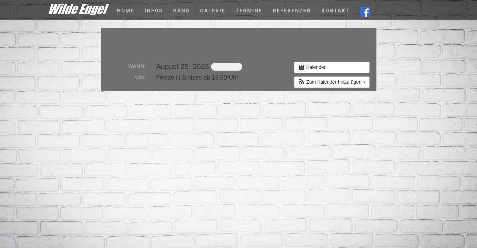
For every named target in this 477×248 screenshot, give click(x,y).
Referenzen (292, 11)
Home (126, 11)
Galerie (212, 11)
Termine (249, 11)
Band (181, 11)
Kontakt (335, 11)
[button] (331, 82)
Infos (154, 11)
